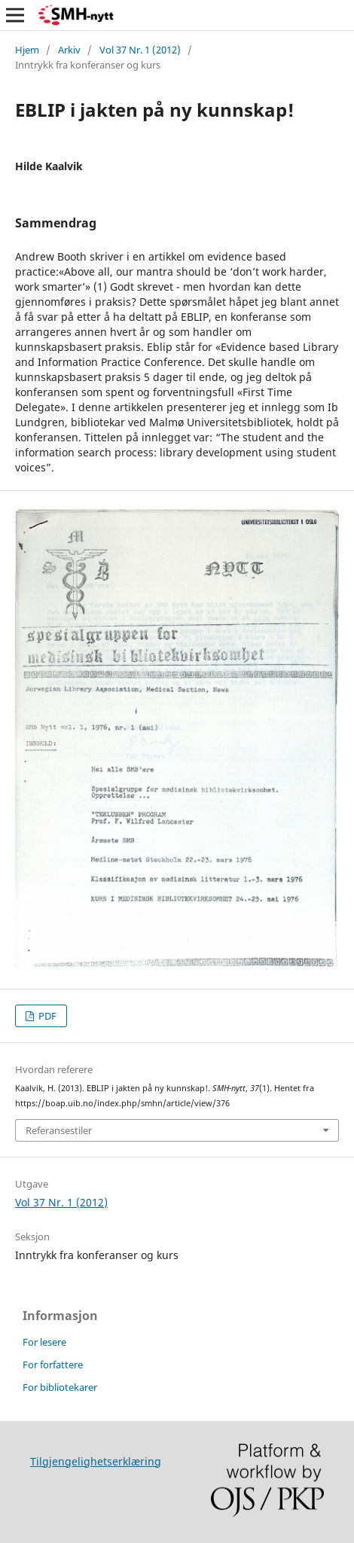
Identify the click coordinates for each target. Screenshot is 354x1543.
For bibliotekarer (60, 1387)
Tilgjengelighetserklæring (95, 1461)
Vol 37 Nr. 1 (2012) (140, 49)
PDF (46, 1016)
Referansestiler (59, 1130)
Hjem (27, 49)
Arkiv (69, 49)
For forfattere (53, 1364)
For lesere (44, 1342)
